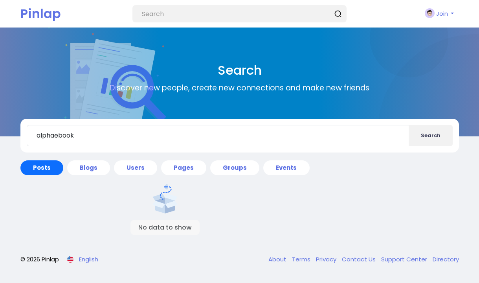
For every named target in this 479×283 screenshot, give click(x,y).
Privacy (327, 259)
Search (430, 135)
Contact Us (359, 259)
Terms (302, 259)
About (278, 259)
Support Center (405, 259)
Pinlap (40, 13)
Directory (446, 259)
